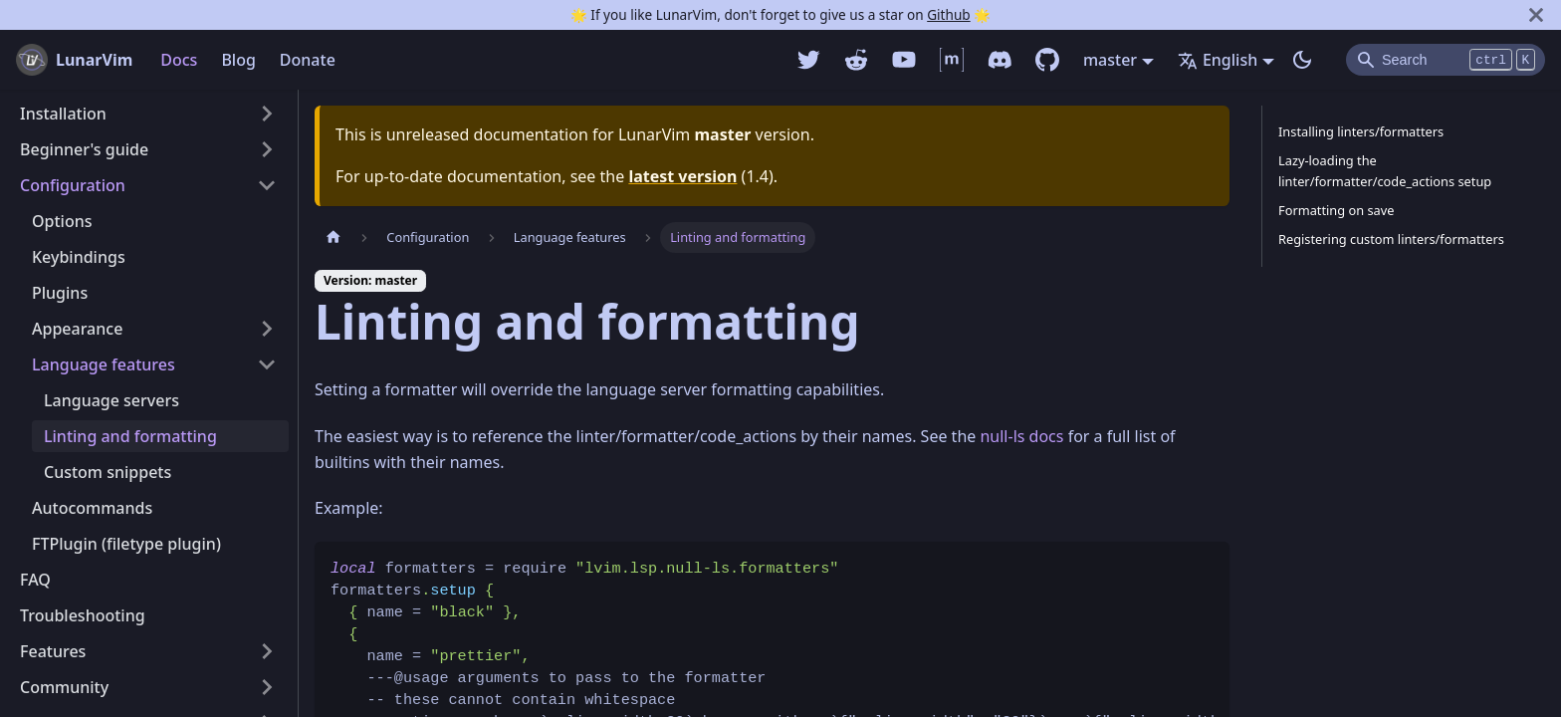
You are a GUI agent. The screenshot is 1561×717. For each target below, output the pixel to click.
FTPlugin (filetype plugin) (126, 544)
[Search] (1445, 60)
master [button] (1110, 60)
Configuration (72, 185)
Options (62, 221)
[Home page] (333, 237)
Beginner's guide (84, 149)
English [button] (1217, 60)
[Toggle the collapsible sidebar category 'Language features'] (267, 364)
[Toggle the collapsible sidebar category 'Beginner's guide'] (267, 149)
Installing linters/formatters (1361, 131)
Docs (178, 60)
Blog (238, 60)
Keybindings (78, 257)
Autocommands (92, 508)
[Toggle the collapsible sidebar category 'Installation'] (267, 113)
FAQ (35, 580)
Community (64, 687)
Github (948, 14)
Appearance (77, 329)
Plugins (60, 293)
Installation (63, 113)
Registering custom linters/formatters (1391, 239)
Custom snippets (107, 472)
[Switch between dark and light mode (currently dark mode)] (1302, 60)
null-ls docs (1021, 436)
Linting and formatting (130, 436)
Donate (307, 60)
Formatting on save (1336, 210)
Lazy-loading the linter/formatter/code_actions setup (1384, 170)
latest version (682, 176)
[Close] (1536, 15)
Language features (103, 364)
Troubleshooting (82, 615)
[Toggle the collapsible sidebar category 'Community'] (267, 687)
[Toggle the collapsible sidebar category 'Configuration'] (267, 185)
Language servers (111, 400)
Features (53, 651)
